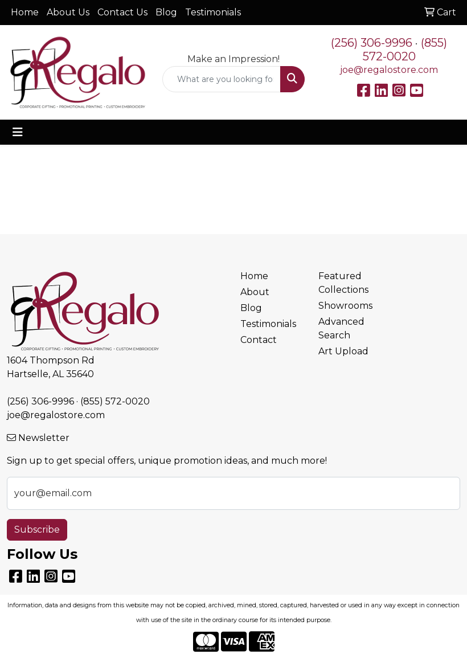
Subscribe (37, 529)
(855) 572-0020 (405, 49)
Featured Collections (343, 283)
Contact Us (122, 12)
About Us (68, 12)
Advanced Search (341, 328)
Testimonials (213, 12)
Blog (166, 12)
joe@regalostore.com (389, 69)
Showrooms (345, 305)
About (254, 292)
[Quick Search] (221, 79)
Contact (258, 339)
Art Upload (343, 351)
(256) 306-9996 (371, 43)
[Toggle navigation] (18, 132)
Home (25, 12)
